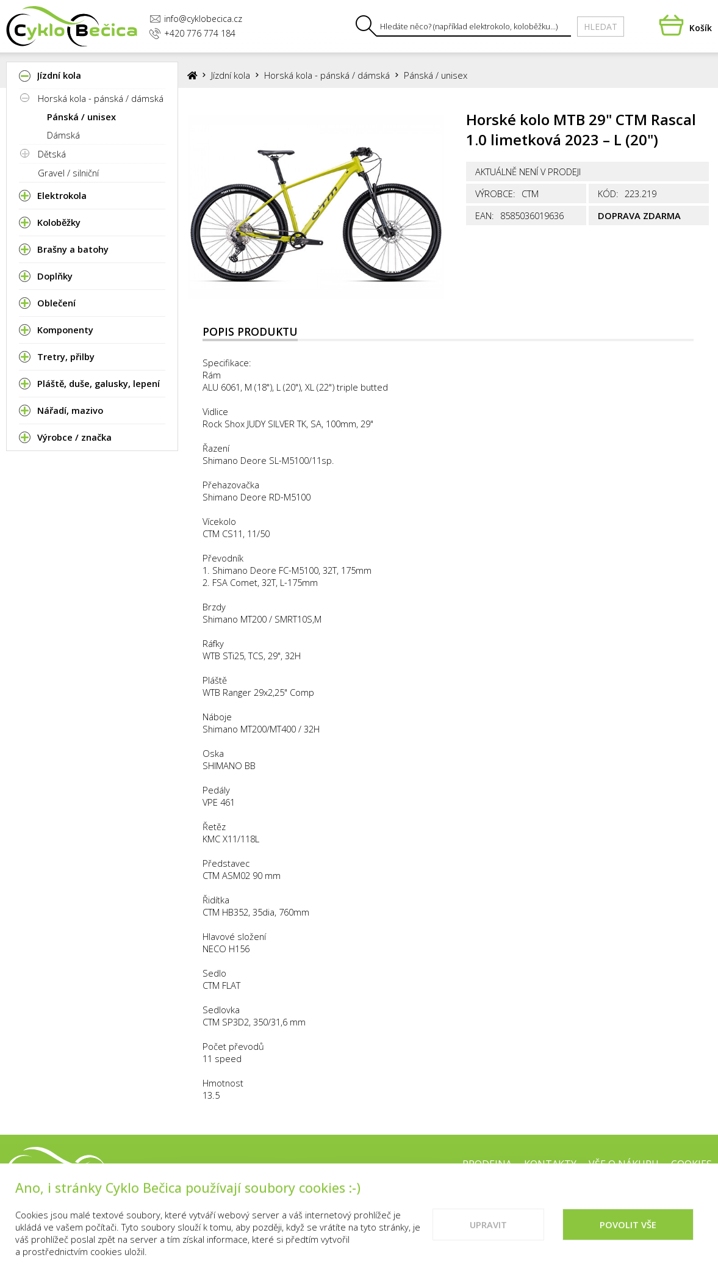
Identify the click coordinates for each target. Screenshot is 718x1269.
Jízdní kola (230, 75)
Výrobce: (495, 193)
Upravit (488, 1237)
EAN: (484, 215)
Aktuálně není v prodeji (528, 171)
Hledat (600, 26)
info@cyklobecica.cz (195, 18)
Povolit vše (628, 1237)
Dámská (63, 135)
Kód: (608, 193)
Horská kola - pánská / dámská (100, 98)
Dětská (52, 154)
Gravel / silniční (68, 173)
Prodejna (487, 1164)
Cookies (691, 1164)
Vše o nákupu (624, 1164)
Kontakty (550, 1164)
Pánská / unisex (81, 116)
